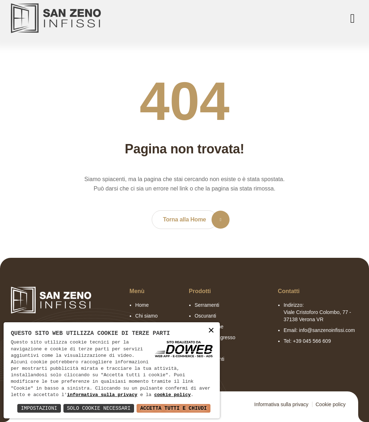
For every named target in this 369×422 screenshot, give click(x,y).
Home (141, 305)
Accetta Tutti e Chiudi (173, 408)
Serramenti (207, 305)
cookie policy (172, 395)
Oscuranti (205, 316)
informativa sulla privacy (102, 395)
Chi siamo (146, 316)
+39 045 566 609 (312, 341)
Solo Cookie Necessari (98, 408)
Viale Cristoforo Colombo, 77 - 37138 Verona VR (317, 315)
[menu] (351, 18)
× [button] (211, 330)
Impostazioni (39, 408)
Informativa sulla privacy (281, 404)
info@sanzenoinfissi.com (327, 330)
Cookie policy (331, 404)
